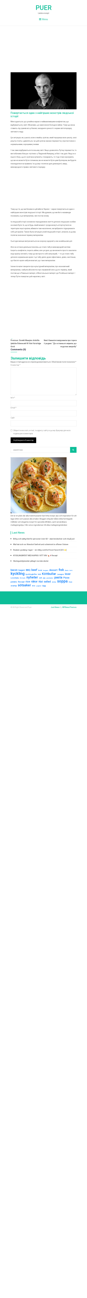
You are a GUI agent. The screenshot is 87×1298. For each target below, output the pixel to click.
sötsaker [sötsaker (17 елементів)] (24, 585)
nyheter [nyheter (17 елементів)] (32, 577)
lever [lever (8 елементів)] (68, 573)
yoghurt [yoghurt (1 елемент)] (38, 586)
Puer (44, 7)
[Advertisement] (43, 45)
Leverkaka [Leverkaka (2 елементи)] (15, 578)
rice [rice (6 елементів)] (28, 581)
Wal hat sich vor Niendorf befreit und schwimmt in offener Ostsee (40, 544)
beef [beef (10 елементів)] (34, 569)
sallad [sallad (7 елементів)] (47, 581)
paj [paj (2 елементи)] (44, 578)
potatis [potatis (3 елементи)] (14, 582)
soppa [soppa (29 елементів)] (62, 581)
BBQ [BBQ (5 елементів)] (28, 570)
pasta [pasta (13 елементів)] (58, 577)
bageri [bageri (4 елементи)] (21, 570)
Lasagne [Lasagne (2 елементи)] (60, 574)
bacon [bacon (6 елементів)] (14, 570)
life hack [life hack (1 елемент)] (22, 578)
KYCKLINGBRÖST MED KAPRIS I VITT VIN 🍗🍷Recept (35, 555)
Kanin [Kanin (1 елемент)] (67, 570)
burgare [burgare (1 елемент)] (45, 570)
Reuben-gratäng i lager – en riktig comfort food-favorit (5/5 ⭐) (40, 550)
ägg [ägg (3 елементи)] (44, 586)
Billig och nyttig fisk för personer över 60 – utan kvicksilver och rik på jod (43, 539)
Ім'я (13, 398)
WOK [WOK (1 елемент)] (33, 586)
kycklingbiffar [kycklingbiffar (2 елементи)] (31, 574)
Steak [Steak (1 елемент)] (70, 582)
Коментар (15, 365)
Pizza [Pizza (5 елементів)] (66, 577)
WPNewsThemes (69, 607)
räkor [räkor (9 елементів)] (34, 581)
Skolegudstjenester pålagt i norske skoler (31, 561)
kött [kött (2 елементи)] (39, 574)
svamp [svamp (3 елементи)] (14, 586)
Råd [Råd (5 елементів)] (41, 581)
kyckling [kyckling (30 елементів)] (18, 573)
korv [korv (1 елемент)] (71, 570)
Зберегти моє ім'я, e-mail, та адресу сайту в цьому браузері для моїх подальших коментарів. (42, 432)
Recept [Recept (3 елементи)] (21, 582)
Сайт (13, 418)
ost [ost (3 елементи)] (40, 578)
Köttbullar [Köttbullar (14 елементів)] (49, 573)
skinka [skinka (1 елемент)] (54, 582)
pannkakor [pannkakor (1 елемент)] (49, 578)
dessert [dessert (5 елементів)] (53, 570)
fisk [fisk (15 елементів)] (61, 569)
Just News (55, 607)
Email (13, 408)
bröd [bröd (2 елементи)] (40, 570)
